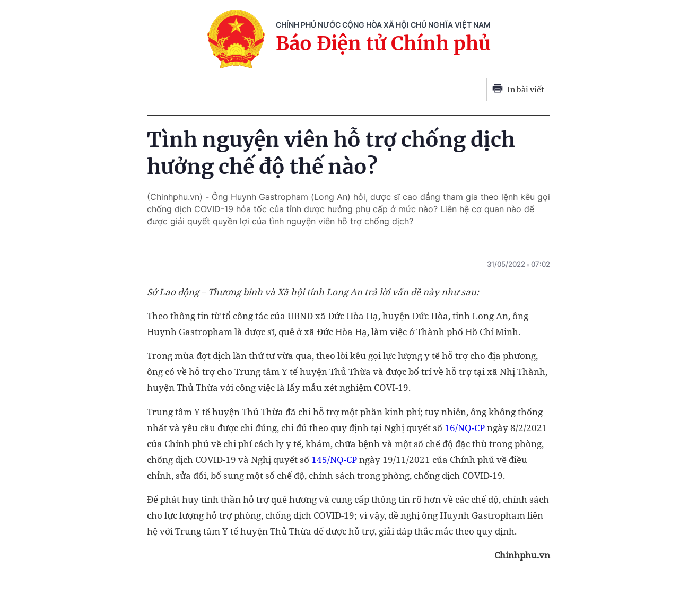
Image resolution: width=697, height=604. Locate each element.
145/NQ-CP (334, 459)
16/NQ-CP (465, 428)
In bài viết (518, 89)
